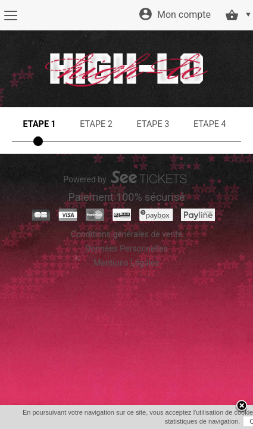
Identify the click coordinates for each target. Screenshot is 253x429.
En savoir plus (157, 421)
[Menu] (10, 15)
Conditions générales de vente (126, 234)
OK (121, 421)
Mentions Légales (126, 263)
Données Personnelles (126, 248)
